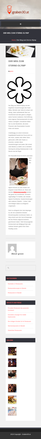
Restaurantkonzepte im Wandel (17, 288)
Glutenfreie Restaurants (15, 330)
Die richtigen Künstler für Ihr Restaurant (19, 321)
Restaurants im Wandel (14, 293)
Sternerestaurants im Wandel (16, 326)
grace (11, 71)
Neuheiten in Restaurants (15, 284)
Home (14, 40)
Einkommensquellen (20, 192)
